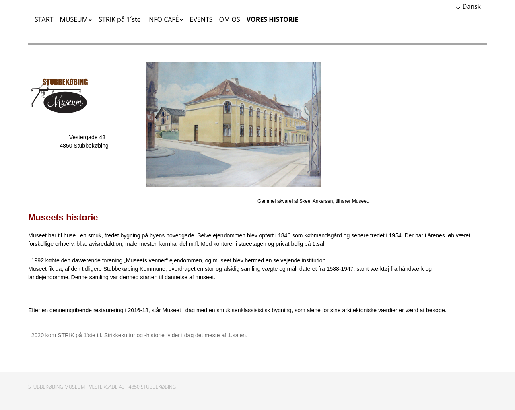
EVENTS (201, 19)
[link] (72, 19)
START (44, 19)
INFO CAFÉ (163, 19)
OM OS (229, 19)
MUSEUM (74, 19)
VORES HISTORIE (273, 19)
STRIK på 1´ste (120, 19)
